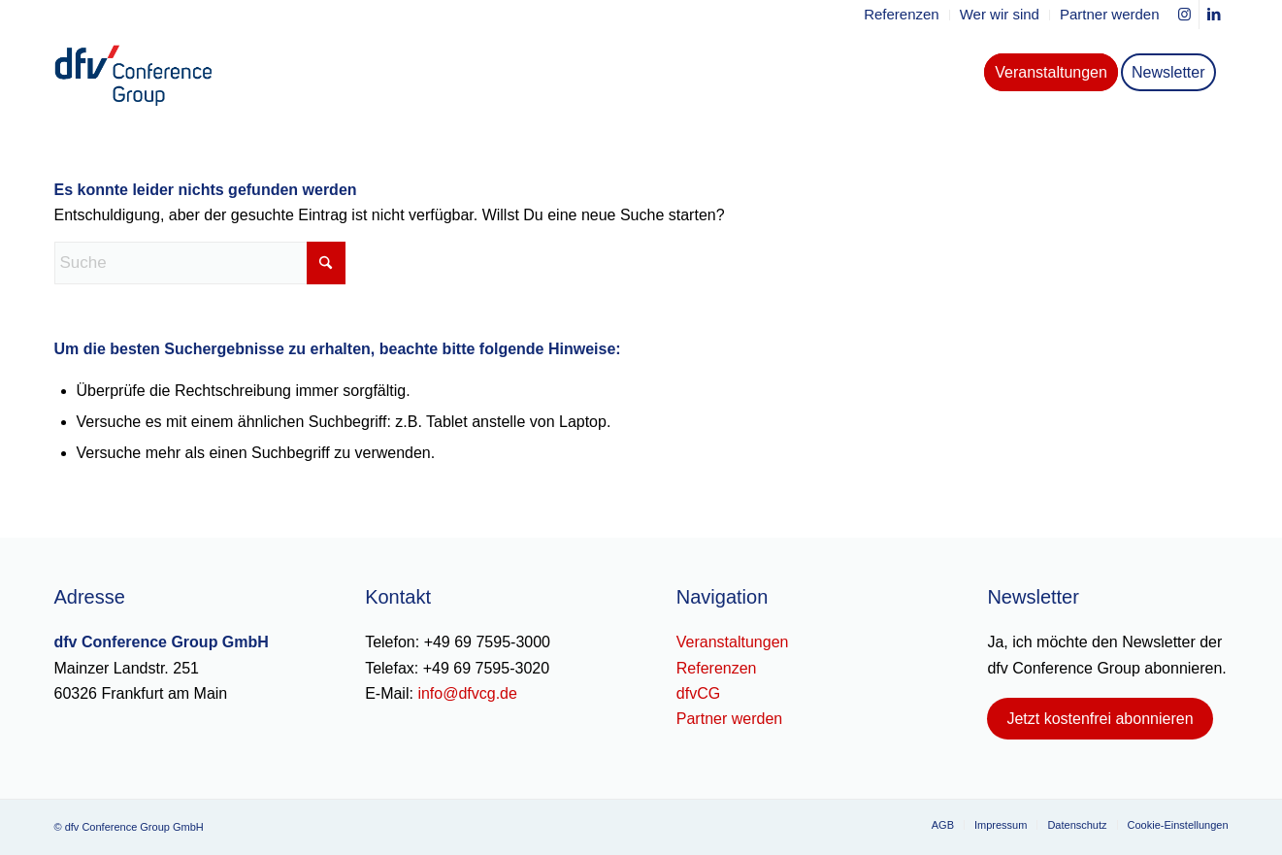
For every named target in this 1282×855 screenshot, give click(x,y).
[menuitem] (902, 15)
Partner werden (729, 718)
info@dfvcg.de (467, 693)
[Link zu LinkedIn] (1214, 14)
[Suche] (199, 263)
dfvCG (698, 693)
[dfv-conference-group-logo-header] (149, 72)
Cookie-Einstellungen (1178, 825)
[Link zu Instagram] (1184, 14)
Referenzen (716, 668)
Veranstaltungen (732, 642)
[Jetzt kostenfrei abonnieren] (1099, 719)
